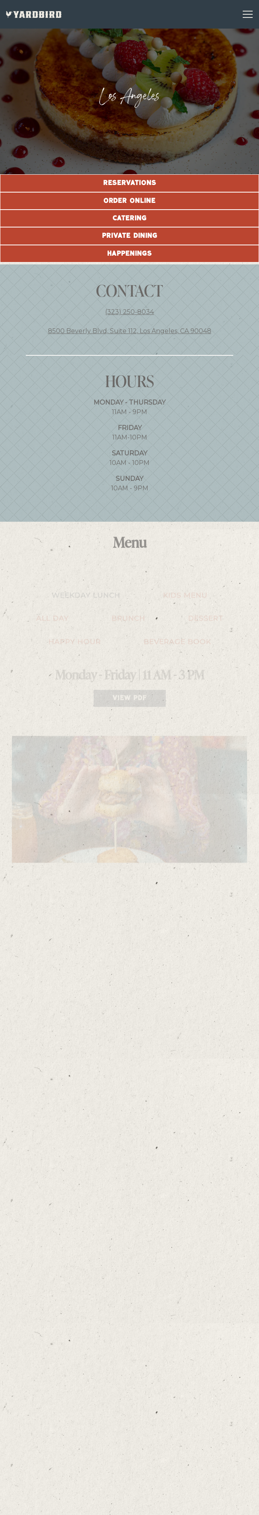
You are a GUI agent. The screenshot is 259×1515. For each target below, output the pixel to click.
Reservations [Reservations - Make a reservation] (130, 1485)
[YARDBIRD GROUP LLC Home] (33, 14)
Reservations (129, 183)
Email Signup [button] (129, 1505)
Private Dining (129, 236)
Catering (130, 218)
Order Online (129, 201)
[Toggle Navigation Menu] (247, 14)
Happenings (129, 254)
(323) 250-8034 (129, 314)
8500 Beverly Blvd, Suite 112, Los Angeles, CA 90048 (129, 333)
